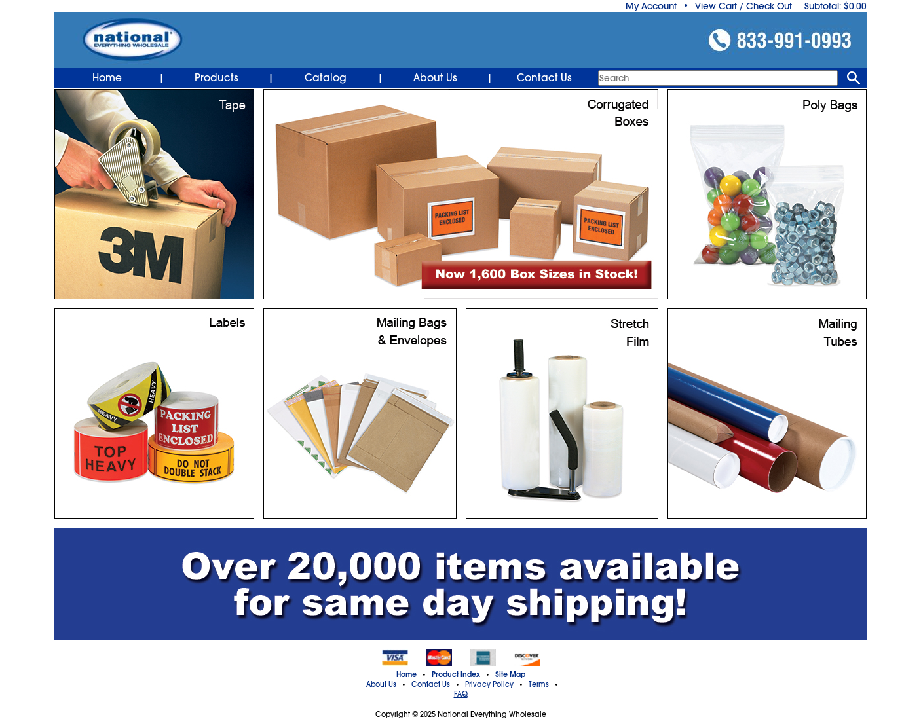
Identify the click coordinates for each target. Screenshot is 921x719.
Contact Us (544, 77)
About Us (435, 77)
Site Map (510, 674)
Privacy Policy (489, 684)
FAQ (461, 694)
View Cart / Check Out (743, 6)
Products (216, 77)
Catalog (326, 77)
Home (107, 77)
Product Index (456, 674)
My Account (651, 6)
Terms (539, 684)
